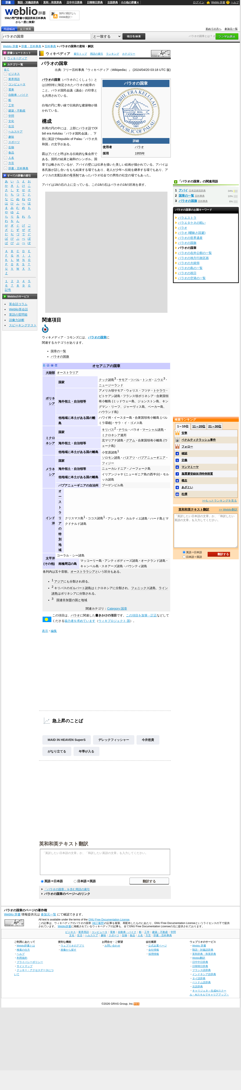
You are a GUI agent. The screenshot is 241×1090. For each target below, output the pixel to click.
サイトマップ (24, 966)
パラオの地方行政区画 (193, 258)
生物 (11, 147)
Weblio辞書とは (26, 945)
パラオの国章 (97, 337)
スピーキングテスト (23, 325)
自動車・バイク (18, 94)
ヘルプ (235, 2)
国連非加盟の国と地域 (71, 600)
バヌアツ (129, 457)
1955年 (140, 153)
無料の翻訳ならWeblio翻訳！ (67, 15)
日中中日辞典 (74, 2)
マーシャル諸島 (153, 429)
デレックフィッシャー (113, 740)
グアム (130, 440)
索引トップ (80, 53)
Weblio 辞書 (218, 2)
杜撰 (184, 494)
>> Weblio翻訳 (228, 509)
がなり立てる (57, 751)
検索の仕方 (23, 949)
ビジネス (14, 73)
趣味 (11, 136)
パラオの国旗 (60, 356)
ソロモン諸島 (111, 457)
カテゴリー (128, 53)
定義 (184, 460)
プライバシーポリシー (30, 962)
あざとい (187, 487)
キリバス (108, 429)
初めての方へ (213, 28)
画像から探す (68, 949)
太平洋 (50, 558)
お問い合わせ (112, 945)
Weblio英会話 (18, 309)
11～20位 (198, 426)
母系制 (74, 175)
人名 (11, 157)
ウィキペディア (58, 54)
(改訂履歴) (98, 923)
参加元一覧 (231, 28)
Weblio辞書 (64, 926)
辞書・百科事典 (31, 46)
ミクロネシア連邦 (114, 435)
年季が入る (86, 751)
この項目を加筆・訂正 (141, 615)
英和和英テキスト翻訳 (63, 843)
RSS (136, 1004)
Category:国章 (117, 608)
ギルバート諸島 (80, 588)
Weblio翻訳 (198, 957)
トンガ (146, 379)
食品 (11, 152)
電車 (11, 89)
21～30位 (214, 426)
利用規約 (22, 957)
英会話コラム (18, 304)
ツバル (135, 379)
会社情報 (153, 949)
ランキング (112, 53)
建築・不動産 (16, 110)
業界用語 (14, 79)
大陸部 (50, 372)
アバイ (52, 154)
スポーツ (14, 142)
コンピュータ (16, 84)
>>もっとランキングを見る (219, 500)
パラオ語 (85, 128)
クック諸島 (106, 379)
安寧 (184, 433)
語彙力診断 (16, 320)
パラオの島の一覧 (190, 268)
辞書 (8, 2)
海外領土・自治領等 (72, 401)
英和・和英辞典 (52, 2)
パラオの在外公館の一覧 (195, 253)
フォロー (187, 446)
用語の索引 (96, 53)
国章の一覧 (58, 351)
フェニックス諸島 (143, 588)
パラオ (139, 147)
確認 (184, 453)
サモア (123, 379)
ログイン (198, 2)
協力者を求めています (80, 621)
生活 (11, 126)
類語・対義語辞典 (28, 2)
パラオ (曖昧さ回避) (192, 232)
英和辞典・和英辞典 (204, 953)
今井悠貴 (148, 740)
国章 (57, 79)
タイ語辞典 (198, 978)
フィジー (108, 463)
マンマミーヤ (190, 467)
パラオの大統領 (189, 263)
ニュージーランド (111, 385)
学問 (11, 115)
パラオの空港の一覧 (192, 278)
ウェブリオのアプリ (72, 945)
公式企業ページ (157, 945)
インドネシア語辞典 (204, 974)
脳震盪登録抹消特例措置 (197, 473)
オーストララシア (82, 571)
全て (6, 69)
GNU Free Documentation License (108, 919)
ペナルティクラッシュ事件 (199, 439)
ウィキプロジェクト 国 (114, 621)
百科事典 (50, 46)
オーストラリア (67, 372)
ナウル (123, 429)
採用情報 (153, 953)
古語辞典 (112, 2)
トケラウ (159, 390)
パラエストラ (187, 217)
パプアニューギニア (151, 457)
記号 (8, 290)
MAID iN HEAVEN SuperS (66, 740)
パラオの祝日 (187, 273)
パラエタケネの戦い (192, 222)
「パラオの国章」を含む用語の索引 (67, 889)
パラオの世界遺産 (190, 238)
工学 (11, 105)
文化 (11, 121)
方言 (11, 163)
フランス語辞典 (201, 970)
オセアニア (101, 366)
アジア (58, 581)
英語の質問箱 (18, 314)
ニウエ (158, 379)
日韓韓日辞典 (95, 2)
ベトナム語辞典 (201, 982)
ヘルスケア (15, 131)
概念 (184, 480)
